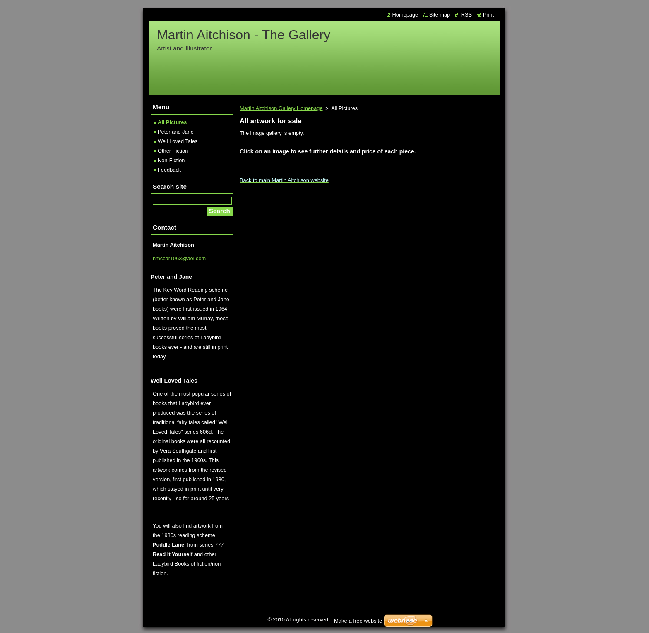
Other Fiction (173, 151)
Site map (439, 15)
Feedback (169, 170)
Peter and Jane (176, 132)
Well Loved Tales (177, 141)
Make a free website (358, 621)
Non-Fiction (171, 160)
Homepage (405, 15)
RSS (466, 15)
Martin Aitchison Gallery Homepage (281, 108)
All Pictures (172, 122)
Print (488, 15)
